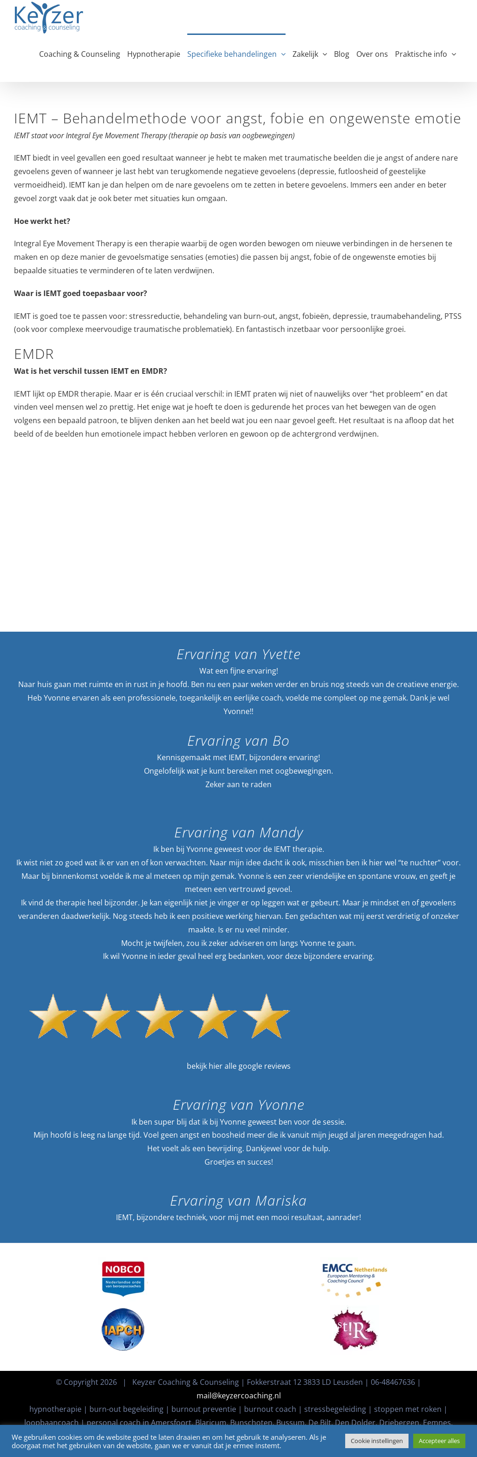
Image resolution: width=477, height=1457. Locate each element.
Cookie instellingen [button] (377, 1441)
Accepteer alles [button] (439, 1441)
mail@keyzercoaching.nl (239, 1395)
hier (216, 1066)
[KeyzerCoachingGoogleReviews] (160, 976)
